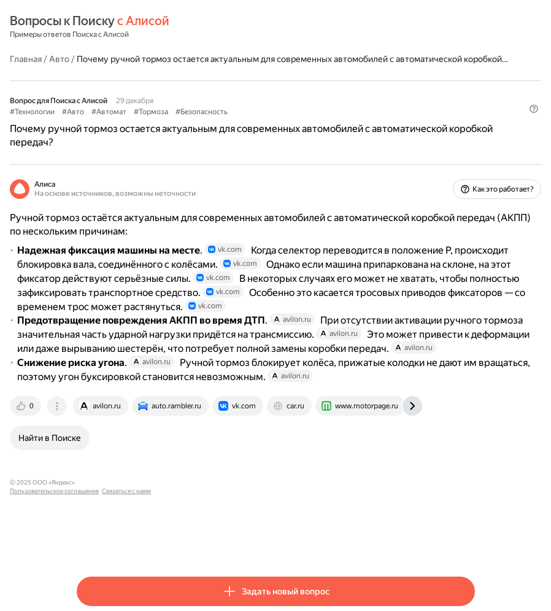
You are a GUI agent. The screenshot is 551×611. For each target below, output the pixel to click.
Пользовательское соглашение (191, 542)
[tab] (93, 466)
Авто (126, 58)
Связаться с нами (263, 542)
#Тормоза (218, 123)
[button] (467, 144)
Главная (93, 58)
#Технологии (99, 123)
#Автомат (175, 123)
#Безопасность (268, 123)
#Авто (140, 123)
